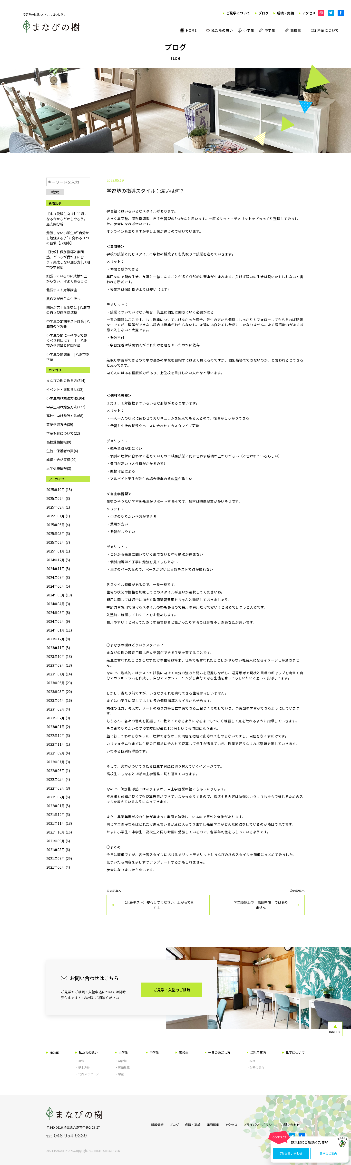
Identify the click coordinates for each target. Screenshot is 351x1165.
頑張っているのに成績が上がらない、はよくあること (66, 278)
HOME (52, 1052)
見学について (293, 1052)
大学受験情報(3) (58, 468)
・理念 (79, 1061)
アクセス (231, 1123)
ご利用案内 (256, 1052)
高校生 (182, 1052)
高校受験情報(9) (58, 442)
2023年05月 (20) (59, 691)
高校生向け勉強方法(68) (64, 415)
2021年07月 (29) (59, 858)
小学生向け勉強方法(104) (65, 398)
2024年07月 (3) (58, 577)
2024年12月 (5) (58, 559)
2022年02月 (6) (58, 796)
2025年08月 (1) (58, 507)
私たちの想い (86, 1052)
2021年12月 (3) (58, 814)
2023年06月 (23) (59, 682)
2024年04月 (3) (58, 603)
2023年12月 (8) (58, 638)
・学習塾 (121, 1061)
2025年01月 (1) (58, 551)
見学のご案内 (328, 1153)
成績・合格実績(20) (61, 459)
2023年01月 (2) (58, 726)
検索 (55, 192)
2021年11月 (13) (59, 823)
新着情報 (147, 1123)
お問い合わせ (291, 1153)
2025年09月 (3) (58, 498)
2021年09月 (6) (58, 840)
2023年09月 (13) (59, 665)
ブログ (167, 1123)
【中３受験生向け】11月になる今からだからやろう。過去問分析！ (67, 218)
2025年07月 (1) (58, 515)
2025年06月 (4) (58, 524)
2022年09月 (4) (58, 753)
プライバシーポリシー (261, 1123)
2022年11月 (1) (58, 744)
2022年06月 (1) (58, 770)
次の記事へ (261, 902)
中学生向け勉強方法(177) (65, 406)
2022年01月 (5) (58, 805)
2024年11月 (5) (58, 568)
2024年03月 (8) (58, 612)
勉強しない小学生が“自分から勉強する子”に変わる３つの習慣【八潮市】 (67, 237)
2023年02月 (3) (58, 717)
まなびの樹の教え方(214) (65, 380)
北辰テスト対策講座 (61, 289)
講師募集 (210, 1123)
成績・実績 (188, 1123)
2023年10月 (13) (59, 656)
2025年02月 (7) (58, 542)
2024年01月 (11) (59, 630)
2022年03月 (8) (58, 788)
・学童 (119, 1074)
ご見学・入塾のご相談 (172, 989)
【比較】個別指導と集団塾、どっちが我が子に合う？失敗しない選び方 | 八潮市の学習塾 (68, 259)
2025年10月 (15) (59, 489)
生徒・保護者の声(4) (62, 450)
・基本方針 (82, 1067)
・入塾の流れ (255, 1067)
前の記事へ (158, 902)
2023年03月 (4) (58, 709)
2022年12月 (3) (58, 735)
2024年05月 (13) (59, 595)
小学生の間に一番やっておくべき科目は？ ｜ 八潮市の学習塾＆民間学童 (66, 340)
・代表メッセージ (87, 1074)
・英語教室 (122, 1067)
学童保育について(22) (63, 433)
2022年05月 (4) (58, 779)
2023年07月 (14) (59, 674)
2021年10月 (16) (59, 832)
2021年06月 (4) (58, 867)
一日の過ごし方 (217, 1052)
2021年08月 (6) (58, 849)
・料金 (251, 1061)
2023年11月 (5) (58, 647)
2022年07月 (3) (58, 761)
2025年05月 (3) (58, 533)
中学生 (152, 1052)
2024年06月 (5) (58, 586)
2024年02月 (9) (58, 621)
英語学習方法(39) (59, 424)
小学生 (121, 1052)
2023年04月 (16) (59, 700)
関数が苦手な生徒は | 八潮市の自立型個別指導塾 (68, 310)
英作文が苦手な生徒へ (63, 298)
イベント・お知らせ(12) (64, 389)
